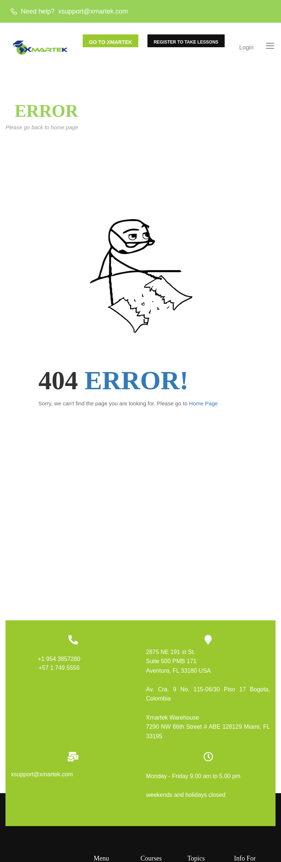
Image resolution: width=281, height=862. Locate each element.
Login (246, 48)
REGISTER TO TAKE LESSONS (186, 42)
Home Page (203, 405)
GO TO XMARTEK (110, 42)
